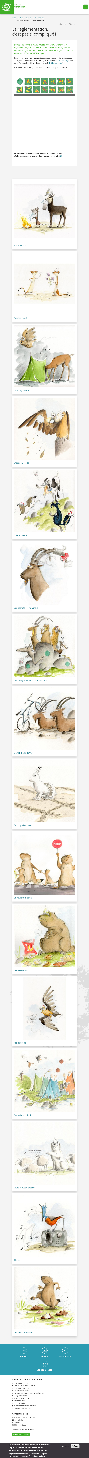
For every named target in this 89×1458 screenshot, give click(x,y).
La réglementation (20, 1396)
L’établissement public (22, 1388)
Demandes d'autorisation (23, 1398)
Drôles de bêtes (55, 63)
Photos (24, 1356)
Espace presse (44, 1369)
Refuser (75, 1446)
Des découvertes (26, 18)
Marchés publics (19, 1401)
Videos (44, 1356)
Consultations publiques (22, 1408)
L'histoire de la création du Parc (25, 1386)
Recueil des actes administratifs (25, 1406)
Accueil (14, 18)
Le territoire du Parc (21, 1383)
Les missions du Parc (21, 1391)
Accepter (65, 1446)
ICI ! (61, 156)
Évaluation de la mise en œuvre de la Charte (29, 1393)
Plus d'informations (37, 1456)
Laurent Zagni (63, 60)
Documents (65, 1356)
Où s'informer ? (40, 18)
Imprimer (60, 24)
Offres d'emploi (19, 1403)
